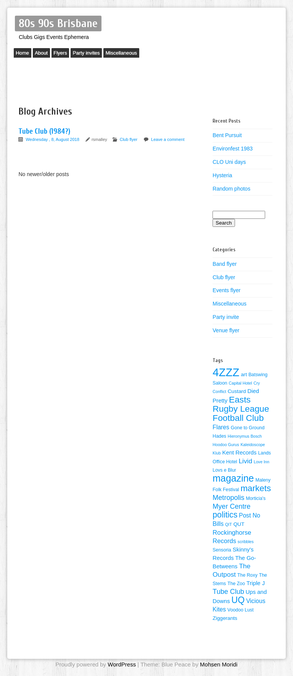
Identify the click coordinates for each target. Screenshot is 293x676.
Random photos (231, 189)
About (46, 54)
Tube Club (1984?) (44, 131)
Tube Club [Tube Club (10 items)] (228, 591)
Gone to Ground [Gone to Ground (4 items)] (247, 427)
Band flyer (225, 264)
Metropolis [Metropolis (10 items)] (228, 497)
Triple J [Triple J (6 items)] (255, 583)
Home (24, 54)
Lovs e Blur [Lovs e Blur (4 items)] (224, 470)
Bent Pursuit (227, 135)
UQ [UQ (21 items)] (238, 600)
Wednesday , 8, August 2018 (53, 139)
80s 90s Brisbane (58, 23)
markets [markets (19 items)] (255, 488)
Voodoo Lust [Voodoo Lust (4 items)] (240, 610)
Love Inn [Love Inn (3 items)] (261, 461)
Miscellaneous (136, 54)
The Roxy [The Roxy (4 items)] (247, 575)
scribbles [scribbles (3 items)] (246, 541)
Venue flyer (226, 330)
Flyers (68, 54)
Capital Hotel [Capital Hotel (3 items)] (240, 383)
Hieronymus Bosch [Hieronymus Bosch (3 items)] (245, 436)
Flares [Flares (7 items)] (221, 427)
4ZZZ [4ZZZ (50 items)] (226, 372)
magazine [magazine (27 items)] (233, 478)
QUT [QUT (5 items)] (239, 524)
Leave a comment (167, 139)
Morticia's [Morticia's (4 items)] (256, 498)
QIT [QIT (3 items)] (228, 524)
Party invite (226, 317)
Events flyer (226, 290)
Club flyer (128, 139)
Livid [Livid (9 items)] (245, 461)
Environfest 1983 (233, 149)
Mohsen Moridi (218, 664)
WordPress (121, 664)
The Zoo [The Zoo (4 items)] (236, 583)
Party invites (98, 54)
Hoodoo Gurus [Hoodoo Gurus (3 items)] (226, 444)
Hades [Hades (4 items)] (219, 436)
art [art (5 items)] (244, 374)
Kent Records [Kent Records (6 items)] (239, 453)
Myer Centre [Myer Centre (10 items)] (231, 506)
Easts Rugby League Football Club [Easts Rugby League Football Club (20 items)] (241, 409)
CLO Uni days (229, 162)
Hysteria (222, 175)
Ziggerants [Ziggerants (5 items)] (225, 618)
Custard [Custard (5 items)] (237, 391)
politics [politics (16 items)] (225, 514)
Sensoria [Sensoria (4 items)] (222, 550)
